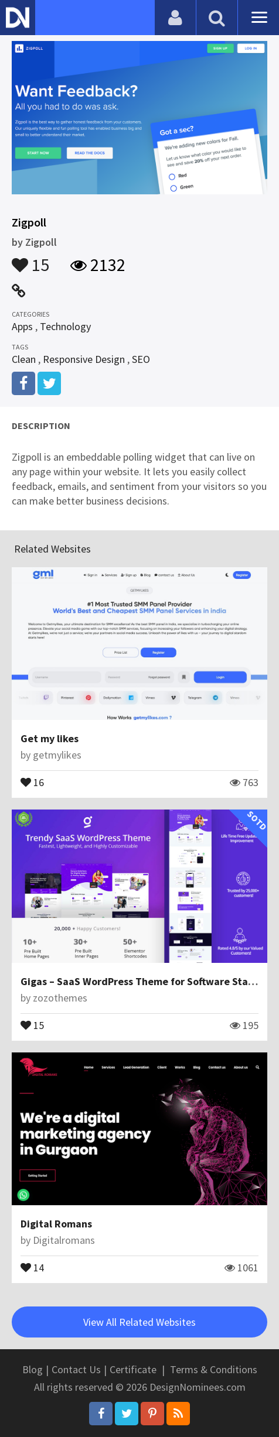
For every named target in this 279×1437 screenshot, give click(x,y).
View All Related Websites (139, 1322)
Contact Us (76, 1369)
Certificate (133, 1369)
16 (32, 781)
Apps (22, 326)
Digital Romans (56, 1223)
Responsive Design (84, 359)
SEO (141, 359)
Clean (24, 359)
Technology (65, 326)
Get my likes (50, 738)
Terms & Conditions (213, 1369)
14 (32, 1267)
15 (30, 259)
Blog (32, 1369)
